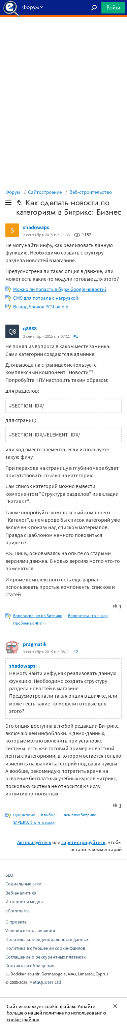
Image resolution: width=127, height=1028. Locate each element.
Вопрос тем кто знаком (89, 615)
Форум (12, 192)
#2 (75, 651)
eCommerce (17, 911)
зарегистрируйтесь (83, 842)
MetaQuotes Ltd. (45, 982)
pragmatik (34, 644)
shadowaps (36, 227)
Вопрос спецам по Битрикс (37, 615)
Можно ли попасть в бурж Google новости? (59, 289)
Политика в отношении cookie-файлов (45, 948)
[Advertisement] (63, 34)
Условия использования (30, 931)
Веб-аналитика (20, 893)
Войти (113, 7)
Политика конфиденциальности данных (47, 939)
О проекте (16, 922)
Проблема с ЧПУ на (30, 623)
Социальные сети (23, 884)
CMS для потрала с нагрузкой (45, 298)
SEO (9, 875)
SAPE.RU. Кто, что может (35, 822)
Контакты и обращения (29, 966)
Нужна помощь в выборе (35, 814)
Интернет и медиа (24, 902)
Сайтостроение (45, 192)
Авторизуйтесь (34, 842)
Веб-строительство (90, 192)
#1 (75, 336)
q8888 (30, 328)
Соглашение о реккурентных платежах (45, 957)
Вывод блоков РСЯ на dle (40, 306)
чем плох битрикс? (80, 814)
